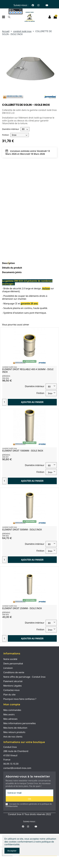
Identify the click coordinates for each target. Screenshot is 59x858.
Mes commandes (12, 710)
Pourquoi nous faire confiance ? (19, 698)
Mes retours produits (14, 732)
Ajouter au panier (32, 402)
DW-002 (5, 535)
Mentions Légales (12, 685)
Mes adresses (10, 718)
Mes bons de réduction (15, 727)
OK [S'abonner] (29, 798)
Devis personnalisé (13, 663)
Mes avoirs (9, 714)
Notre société (10, 659)
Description (8, 263)
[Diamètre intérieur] (25, 129)
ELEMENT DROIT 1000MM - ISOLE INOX (22, 450)
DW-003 (5, 614)
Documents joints (12, 272)
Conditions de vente (13, 672)
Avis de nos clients (12, 736)
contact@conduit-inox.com (17, 768)
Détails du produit (12, 267)
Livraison (8, 667)
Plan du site (9, 694)
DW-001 (5, 457)
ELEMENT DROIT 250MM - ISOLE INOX (22, 608)
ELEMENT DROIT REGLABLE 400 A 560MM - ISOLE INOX (27, 370)
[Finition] (19, 135)
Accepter (12, 850)
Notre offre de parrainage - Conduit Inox (24, 676)
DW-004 (5, 378)
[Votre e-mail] (29, 792)
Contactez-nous (11, 690)
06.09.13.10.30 (11, 763)
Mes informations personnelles (19, 723)
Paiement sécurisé (12, 681)
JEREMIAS (6, 376)
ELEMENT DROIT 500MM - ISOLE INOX (22, 529)
